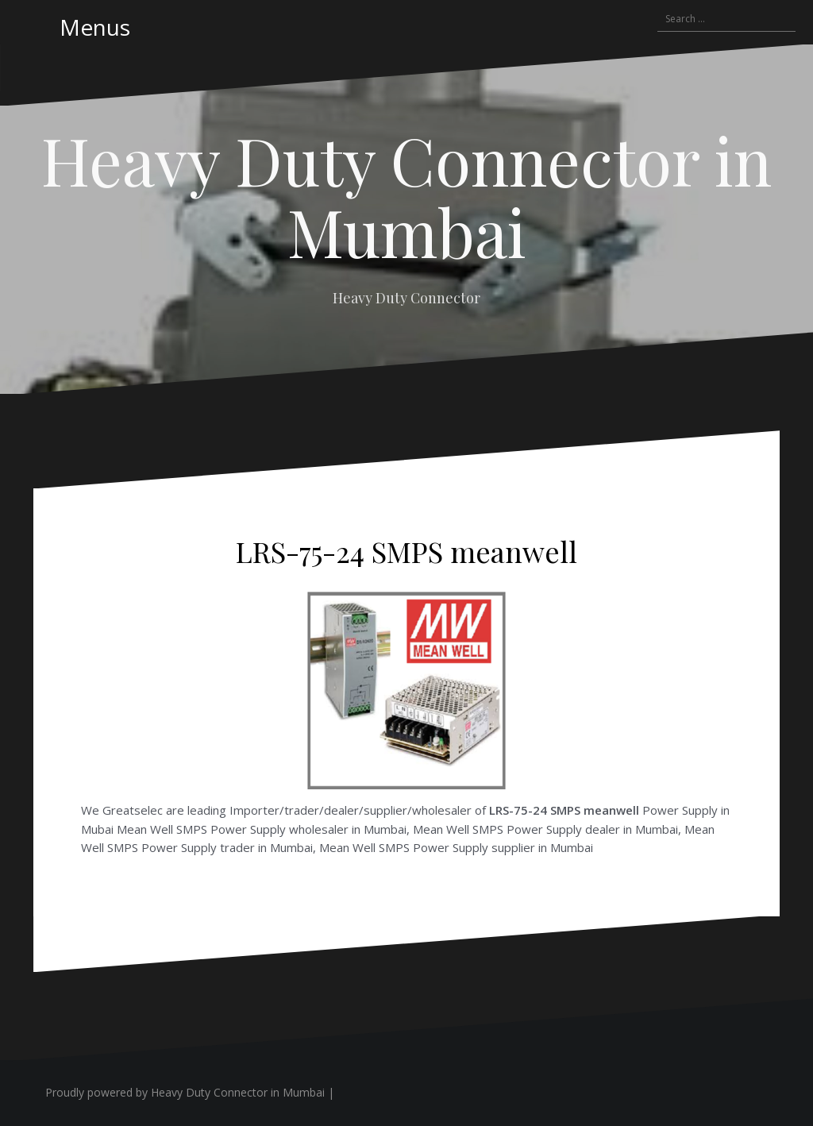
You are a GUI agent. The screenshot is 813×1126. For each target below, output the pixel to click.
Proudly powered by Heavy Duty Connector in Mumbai (185, 1092)
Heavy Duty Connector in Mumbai (406, 195)
